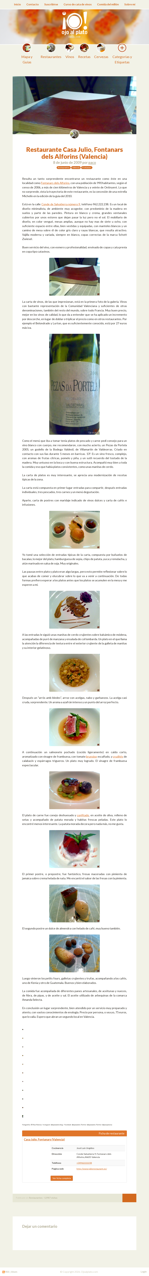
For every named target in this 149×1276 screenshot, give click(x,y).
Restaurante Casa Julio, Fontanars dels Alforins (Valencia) (74, 153)
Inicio (17, 4)
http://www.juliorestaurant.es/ (92, 1168)
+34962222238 (84, 1163)
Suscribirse (51, 4)
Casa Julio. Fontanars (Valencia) (44, 1139)
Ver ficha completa (62, 1178)
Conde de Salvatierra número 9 (60, 204)
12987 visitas (50, 1197)
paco (92, 162)
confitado (83, 815)
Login (144, 1271)
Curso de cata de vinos (78, 4)
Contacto (32, 4)
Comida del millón (108, 4)
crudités (118, 756)
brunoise (91, 756)
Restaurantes (36, 1197)
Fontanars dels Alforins (55, 183)
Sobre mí (129, 4)
